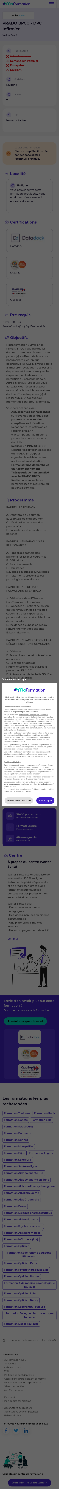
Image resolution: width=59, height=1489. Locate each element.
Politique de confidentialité (42, 789)
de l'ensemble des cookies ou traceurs (33, 715)
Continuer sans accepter (16, 679)
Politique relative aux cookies (19, 791)
